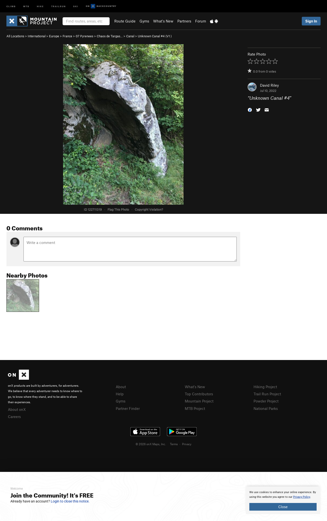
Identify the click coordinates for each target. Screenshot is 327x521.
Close (283, 506)
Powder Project (266, 401)
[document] (283, 500)
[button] (250, 109)
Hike (40, 6)
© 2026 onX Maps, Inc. (151, 444)
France (67, 36)
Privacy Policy (301, 497)
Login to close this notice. (70, 501)
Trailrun (58, 6)
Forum (200, 21)
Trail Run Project (267, 394)
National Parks (266, 408)
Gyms (144, 21)
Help (120, 394)
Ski (75, 6)
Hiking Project (265, 386)
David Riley (269, 85)
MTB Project (195, 408)
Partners (184, 21)
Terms (174, 444)
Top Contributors (199, 394)
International (37, 36)
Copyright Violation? (149, 209)
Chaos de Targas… (110, 36)
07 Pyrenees (84, 36)
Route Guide (125, 21)
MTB (26, 6)
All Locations (15, 36)
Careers (14, 416)
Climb (11, 6)
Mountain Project (199, 401)
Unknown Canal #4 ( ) (155, 36)
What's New (163, 21)
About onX (17, 409)
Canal (130, 36)
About (121, 386)
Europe (54, 36)
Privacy (186, 444)
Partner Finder (128, 408)
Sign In (311, 21)
